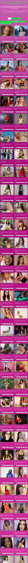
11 (3, 23)
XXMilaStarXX (17, 71)
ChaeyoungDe (3, 442)
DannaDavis (16, 389)
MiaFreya (16, 248)
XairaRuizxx (16, 36)
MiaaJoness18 (3, 495)
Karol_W (2, 548)
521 (8, 23)
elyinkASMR (16, 372)
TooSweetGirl (2, 336)
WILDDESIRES (3, 301)
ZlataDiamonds (17, 213)
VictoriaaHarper (3, 425)
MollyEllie (2, 266)
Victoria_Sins (16, 301)
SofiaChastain (17, 336)
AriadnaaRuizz (17, 548)
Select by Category (15, 18)
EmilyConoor (16, 531)
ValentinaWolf (17, 230)
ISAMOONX (16, 283)
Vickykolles (2, 319)
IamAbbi (15, 195)
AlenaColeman (3, 160)
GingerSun (2, 460)
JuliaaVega (2, 513)
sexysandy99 (2, 36)
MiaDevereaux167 (17, 513)
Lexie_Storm (16, 354)
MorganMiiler (2, 248)
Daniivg (15, 478)
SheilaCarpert (16, 160)
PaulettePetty (2, 195)
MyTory (1, 124)
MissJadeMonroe (17, 460)
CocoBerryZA (2, 478)
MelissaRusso (17, 425)
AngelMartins (2, 54)
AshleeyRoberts (3, 531)
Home (10, 18)
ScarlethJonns (17, 495)
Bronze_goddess (17, 177)
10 (1, 23)
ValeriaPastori (3, 389)
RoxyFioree (16, 142)
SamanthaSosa (3, 230)
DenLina (15, 107)
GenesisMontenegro (4, 89)
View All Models (4, 21)
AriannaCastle (17, 319)
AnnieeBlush (16, 54)
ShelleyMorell (2, 372)
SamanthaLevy (17, 407)
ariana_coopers (17, 124)
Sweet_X (2, 354)
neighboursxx (3, 177)
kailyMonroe (16, 89)
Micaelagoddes (3, 213)
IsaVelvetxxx (2, 283)
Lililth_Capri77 (17, 442)
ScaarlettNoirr (3, 142)
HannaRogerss (3, 71)
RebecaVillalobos (3, 407)
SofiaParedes (16, 266)
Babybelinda (2, 107)
